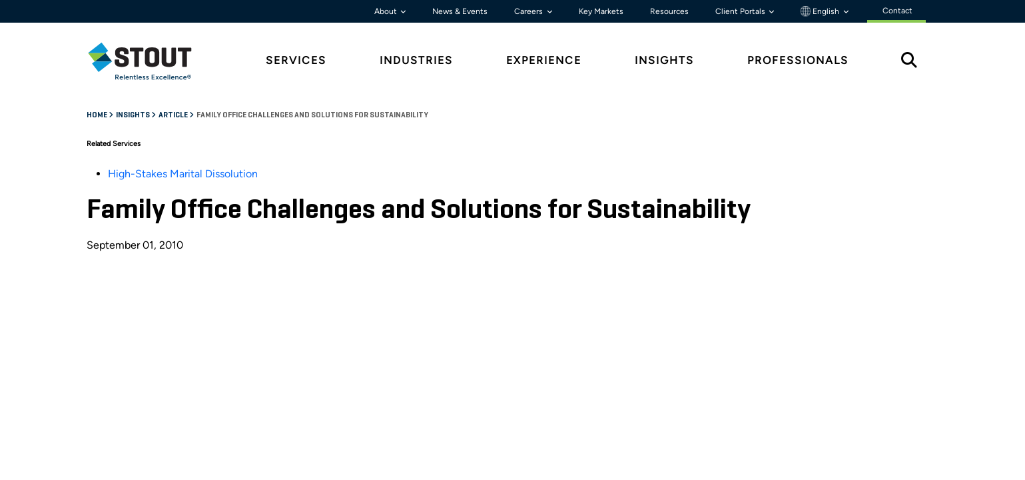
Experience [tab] (543, 60)
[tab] (150, 61)
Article (174, 115)
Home (98, 115)
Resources (669, 11)
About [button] (386, 11)
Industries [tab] (416, 60)
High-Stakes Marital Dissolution (183, 173)
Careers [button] (529, 11)
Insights (133, 115)
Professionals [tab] (798, 60)
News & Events (460, 11)
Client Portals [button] (741, 11)
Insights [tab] (664, 60)
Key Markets (601, 11)
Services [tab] (296, 60)
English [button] (821, 11)
